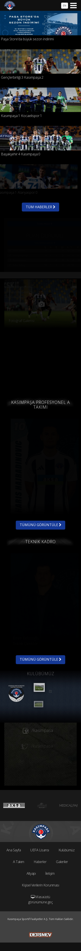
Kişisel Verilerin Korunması (40, 885)
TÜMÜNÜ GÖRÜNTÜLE (40, 524)
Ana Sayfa (13, 850)
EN (64, 5)
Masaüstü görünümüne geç (40, 899)
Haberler (40, 861)
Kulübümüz (67, 850)
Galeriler (62, 861)
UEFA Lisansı (39, 850)
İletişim (49, 873)
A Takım (18, 861)
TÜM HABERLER (40, 207)
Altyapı (31, 873)
